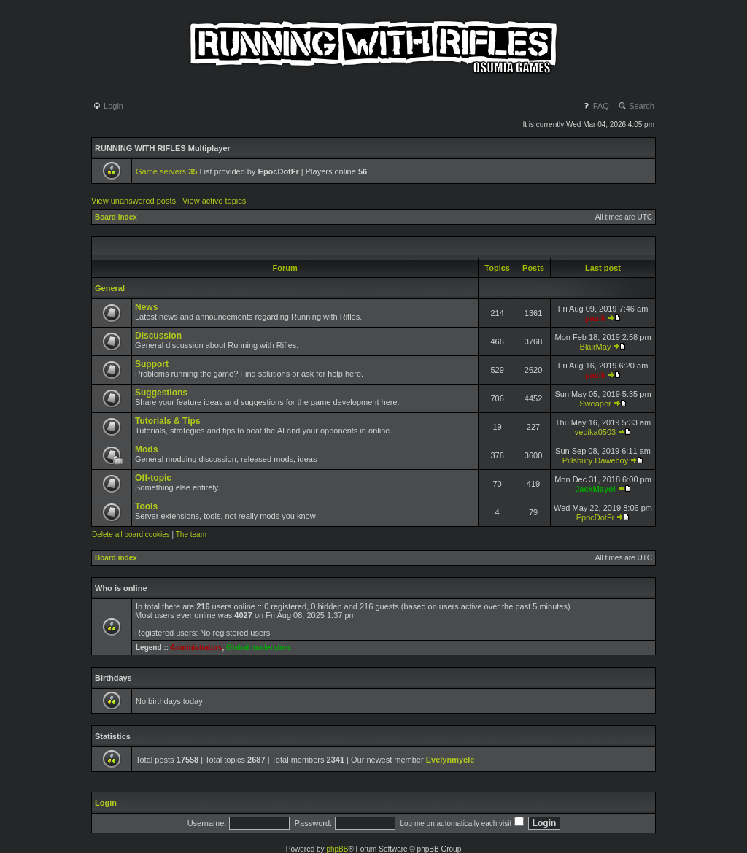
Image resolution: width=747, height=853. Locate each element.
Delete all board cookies (131, 534)
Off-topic (153, 478)
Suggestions (161, 392)
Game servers (166, 171)
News (146, 307)
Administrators (196, 648)
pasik (595, 318)
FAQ (595, 105)
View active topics (214, 200)
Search (636, 105)
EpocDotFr (595, 517)
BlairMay (595, 346)
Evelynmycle (450, 759)
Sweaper (595, 403)
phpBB (337, 849)
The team (191, 534)
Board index (116, 217)
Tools (146, 506)
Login (108, 105)
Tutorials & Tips (168, 421)
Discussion (158, 336)
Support (152, 364)
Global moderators (258, 648)
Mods (146, 449)
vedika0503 (595, 432)
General (110, 288)
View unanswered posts (133, 200)
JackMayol (595, 489)
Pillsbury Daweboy (595, 460)
